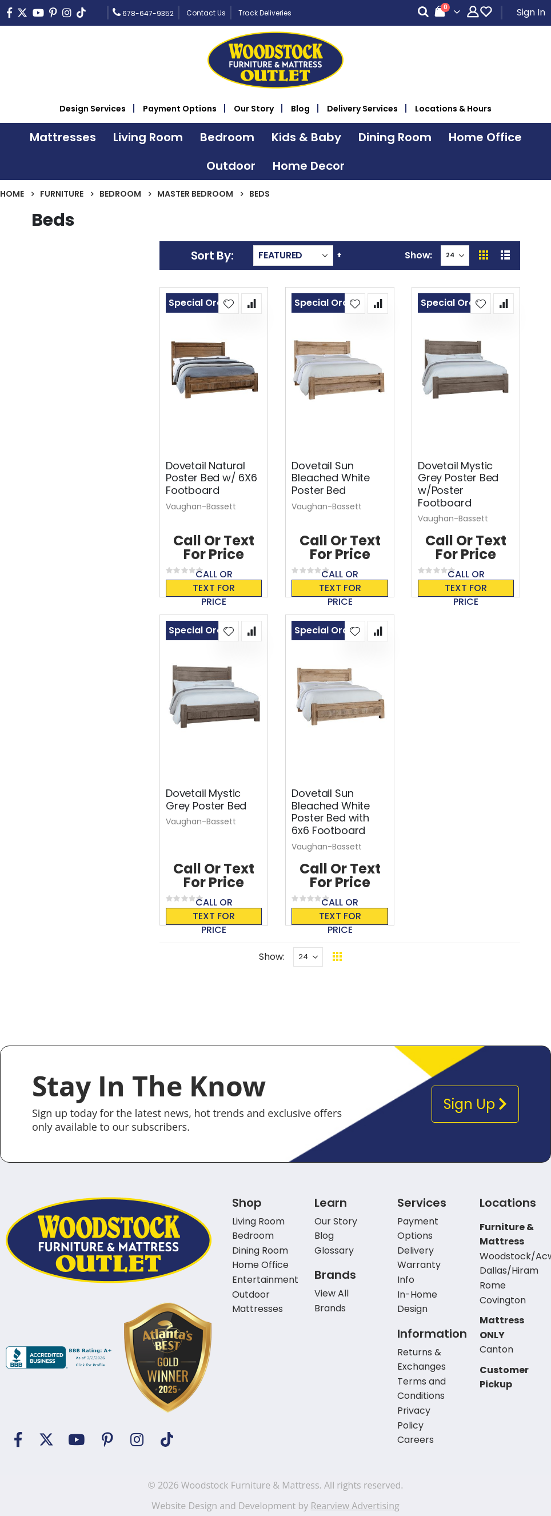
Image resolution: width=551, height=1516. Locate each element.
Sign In (531, 12)
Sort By (211, 255)
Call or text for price (214, 588)
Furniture (61, 194)
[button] (228, 303)
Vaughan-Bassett (201, 506)
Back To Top (406, 956)
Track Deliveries (265, 13)
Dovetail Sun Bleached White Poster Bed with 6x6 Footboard (330, 811)
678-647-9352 (143, 12)
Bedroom (120, 194)
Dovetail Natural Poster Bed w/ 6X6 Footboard (211, 478)
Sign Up (475, 1104)
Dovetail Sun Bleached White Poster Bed (330, 478)
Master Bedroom (195, 194)
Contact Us (206, 13)
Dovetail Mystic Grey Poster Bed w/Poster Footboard (458, 484)
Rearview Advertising (354, 1505)
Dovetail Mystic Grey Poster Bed (206, 799)
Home (12, 194)
